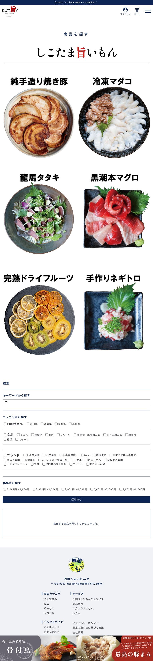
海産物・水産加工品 (88, 434)
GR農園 (30, 460)
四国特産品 (15, 424)
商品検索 (78, 603)
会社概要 (78, 632)
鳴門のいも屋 (97, 464)
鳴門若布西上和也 (56, 464)
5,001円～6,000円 (134, 489)
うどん (24, 434)
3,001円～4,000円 (76, 489)
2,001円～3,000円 (47, 489)
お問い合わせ (52, 632)
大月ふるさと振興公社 (55, 460)
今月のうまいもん (83, 608)
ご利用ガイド (52, 627)
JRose (86, 455)
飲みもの (49, 608)
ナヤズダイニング (17, 464)
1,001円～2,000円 (18, 489)
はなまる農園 (115, 460)
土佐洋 (78, 460)
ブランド (13, 455)
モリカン (78, 464)
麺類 (9, 439)
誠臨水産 (101, 455)
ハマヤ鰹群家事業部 (124, 455)
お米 (51, 434)
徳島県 (48, 424)
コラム (76, 613)
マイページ (125, 11)
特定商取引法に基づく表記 (88, 627)
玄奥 (36, 464)
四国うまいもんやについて (88, 598)
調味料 (132, 434)
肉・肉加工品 (114, 434)
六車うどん (94, 460)
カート (137, 11)
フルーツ (65, 434)
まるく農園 (13, 460)
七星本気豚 (33, 455)
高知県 (76, 424)
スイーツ (24, 439)
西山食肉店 (69, 455)
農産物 (38, 434)
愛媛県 (62, 424)
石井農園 (51, 455)
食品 (10, 434)
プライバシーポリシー (86, 622)
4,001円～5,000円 (105, 489)
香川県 (34, 424)
